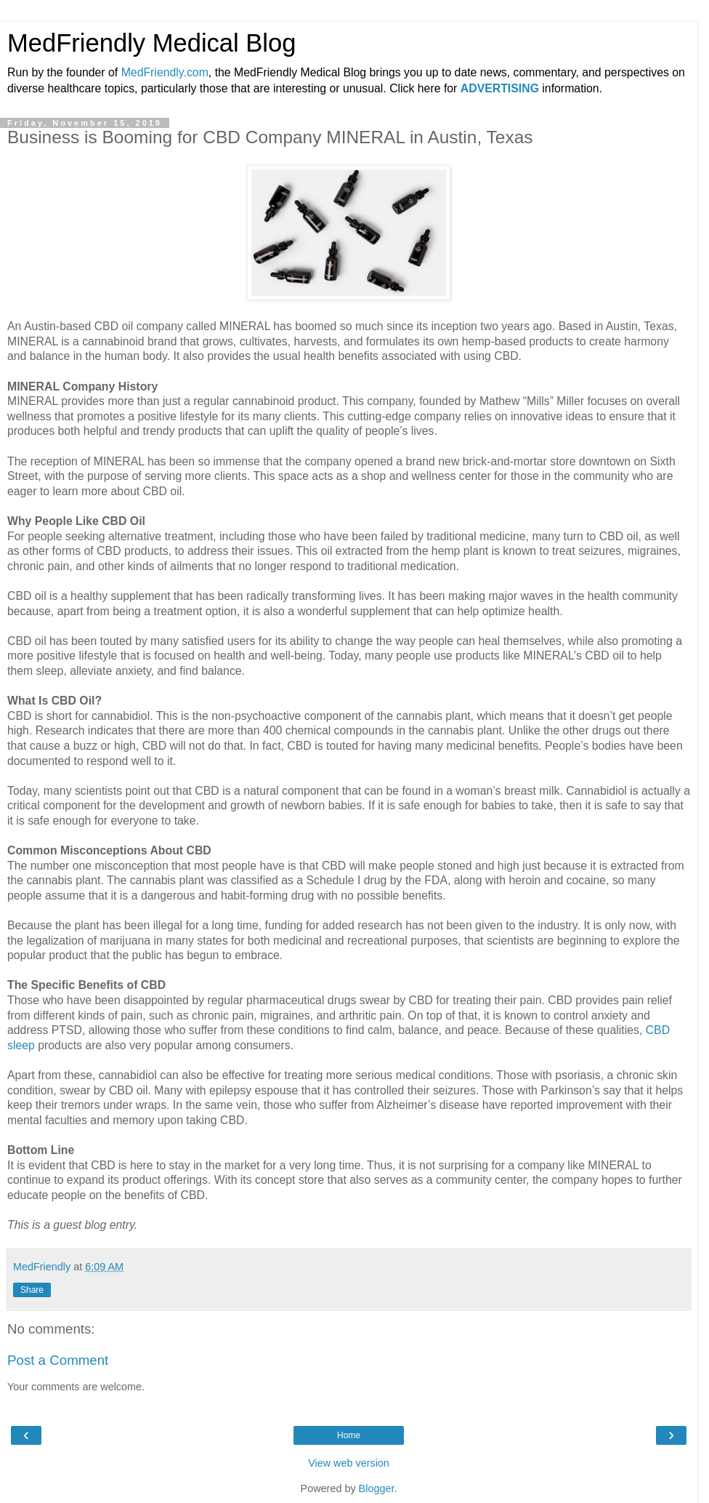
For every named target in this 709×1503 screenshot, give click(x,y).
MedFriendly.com (164, 72)
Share (32, 1290)
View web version (348, 1463)
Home (348, 1435)
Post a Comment (57, 1360)
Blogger (376, 1488)
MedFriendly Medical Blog (151, 43)
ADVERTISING (500, 88)
